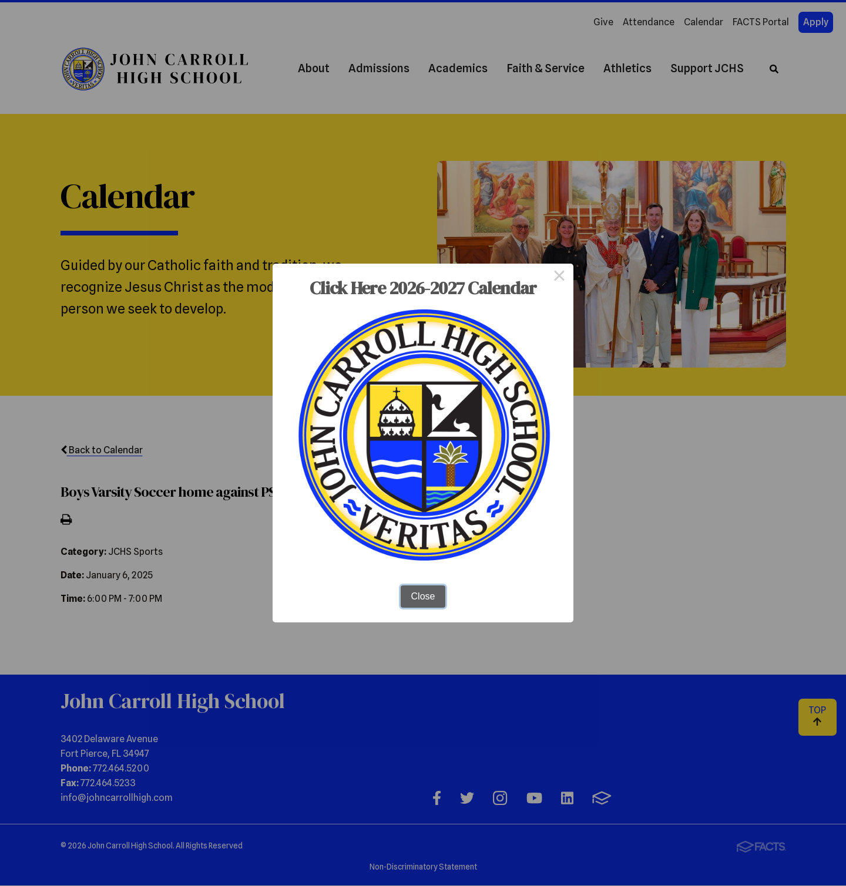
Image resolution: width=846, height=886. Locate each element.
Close (423, 596)
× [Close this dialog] (559, 278)
